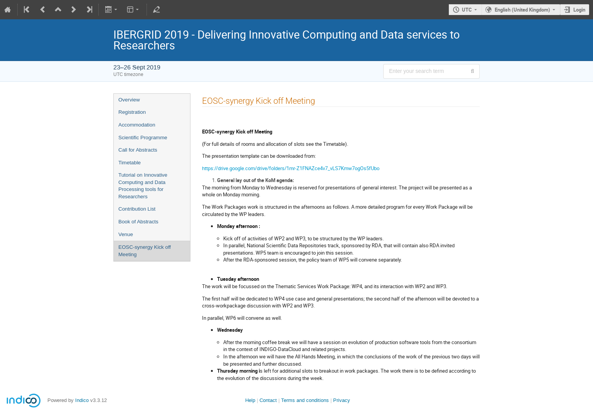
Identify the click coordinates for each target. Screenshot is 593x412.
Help (250, 400)
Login (579, 9)
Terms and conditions (305, 400)
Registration (132, 112)
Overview (129, 100)
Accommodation (136, 125)
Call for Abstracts (137, 150)
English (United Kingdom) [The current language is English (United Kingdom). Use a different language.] (522, 9)
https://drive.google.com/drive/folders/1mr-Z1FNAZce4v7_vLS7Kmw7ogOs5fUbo (290, 168)
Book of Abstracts (138, 222)
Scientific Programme (142, 137)
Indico (82, 400)
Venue (125, 234)
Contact (268, 400)
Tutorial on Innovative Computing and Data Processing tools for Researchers (142, 185)
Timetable (129, 162)
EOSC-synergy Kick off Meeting (144, 250)
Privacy (341, 400)
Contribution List (136, 209)
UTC (467, 9)
